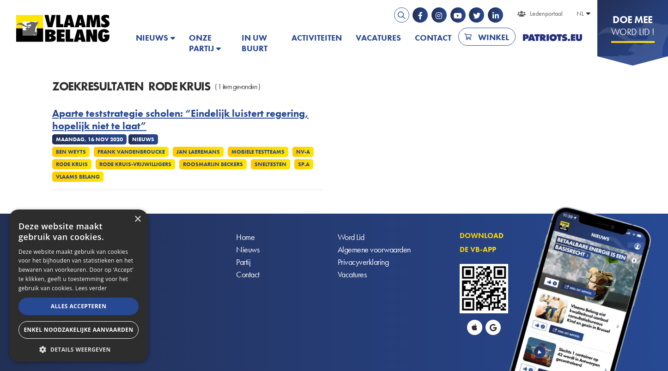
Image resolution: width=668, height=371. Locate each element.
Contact (433, 37)
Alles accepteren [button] (79, 306)
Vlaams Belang (78, 176)
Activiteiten (316, 37)
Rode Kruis (72, 164)
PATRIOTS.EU (552, 37)
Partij (243, 262)
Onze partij (201, 43)
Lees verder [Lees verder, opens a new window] (91, 288)
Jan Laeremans (198, 152)
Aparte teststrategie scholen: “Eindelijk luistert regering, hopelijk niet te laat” (180, 120)
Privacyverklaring (363, 262)
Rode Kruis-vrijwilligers (135, 164)
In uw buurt (254, 43)
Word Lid (351, 237)
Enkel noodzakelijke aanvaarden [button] (78, 330)
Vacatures (378, 37)
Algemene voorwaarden (374, 250)
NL (580, 13)
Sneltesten (270, 164)
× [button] (137, 219)
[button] (78, 349)
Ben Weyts (71, 152)
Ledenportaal (546, 13)
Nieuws (152, 37)
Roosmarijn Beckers (213, 164)
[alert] (78, 285)
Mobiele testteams (258, 152)
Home (245, 237)
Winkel (493, 37)
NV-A (303, 152)
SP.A (304, 164)
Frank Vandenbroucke (131, 152)
